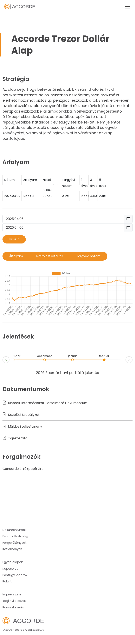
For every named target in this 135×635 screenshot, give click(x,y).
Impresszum (11, 594)
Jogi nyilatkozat (14, 601)
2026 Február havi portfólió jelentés (67, 372)
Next (132, 359)
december (44, 356)
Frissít (14, 239)
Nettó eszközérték (49, 256)
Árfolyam (16, 256)
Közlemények (12, 549)
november (13, 356)
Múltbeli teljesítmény (22, 426)
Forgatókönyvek (14, 543)
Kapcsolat (10, 569)
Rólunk (7, 581)
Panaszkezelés (13, 607)
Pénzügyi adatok (14, 575)
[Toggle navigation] (126, 6)
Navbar (19, 6)
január (72, 356)
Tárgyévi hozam (88, 256)
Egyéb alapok (12, 562)
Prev (2, 360)
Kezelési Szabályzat (21, 414)
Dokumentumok (14, 530)
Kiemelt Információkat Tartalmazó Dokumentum (44, 403)
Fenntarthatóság (15, 536)
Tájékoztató (14, 438)
